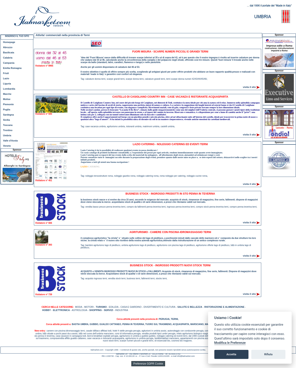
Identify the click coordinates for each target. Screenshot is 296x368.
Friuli (6, 73)
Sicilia (6, 120)
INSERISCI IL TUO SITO (17, 36)
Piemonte (8, 104)
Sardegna (8, 114)
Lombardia (9, 88)
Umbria (7, 135)
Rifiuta (268, 354)
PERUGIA (164, 319)
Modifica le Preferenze (230, 343)
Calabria (7, 57)
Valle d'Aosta (10, 140)
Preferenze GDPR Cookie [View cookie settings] (148, 363)
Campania (8, 63)
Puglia (6, 109)
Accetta (231, 354)
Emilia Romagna (12, 68)
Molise (6, 99)
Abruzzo (7, 47)
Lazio (6, 78)
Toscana (8, 125)
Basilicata (8, 52)
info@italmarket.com (186, 356)
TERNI (174, 319)
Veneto (7, 145)
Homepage (9, 42)
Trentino (7, 130)
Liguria (7, 83)
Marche (7, 94)
